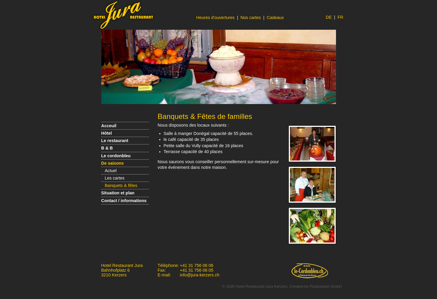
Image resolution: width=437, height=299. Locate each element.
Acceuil (108, 125)
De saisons (112, 163)
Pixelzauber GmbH (326, 286)
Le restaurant (114, 140)
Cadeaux (275, 17)
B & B (107, 148)
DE (329, 17)
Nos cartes (250, 17)
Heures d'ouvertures (215, 17)
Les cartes (114, 178)
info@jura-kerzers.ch (200, 275)
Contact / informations (124, 200)
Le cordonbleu (116, 155)
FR (340, 17)
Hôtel (106, 133)
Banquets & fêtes (121, 185)
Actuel (111, 170)
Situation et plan (118, 193)
